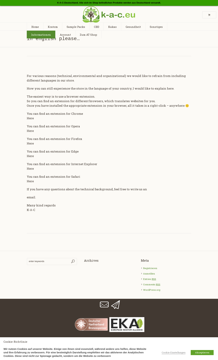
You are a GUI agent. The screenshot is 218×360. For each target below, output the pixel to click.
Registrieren (150, 268)
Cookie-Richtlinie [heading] (15, 341)
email (31, 197)
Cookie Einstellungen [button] (173, 352)
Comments (151, 284)
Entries (149, 279)
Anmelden (149, 273)
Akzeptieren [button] (202, 352)
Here (30, 118)
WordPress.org (151, 289)
